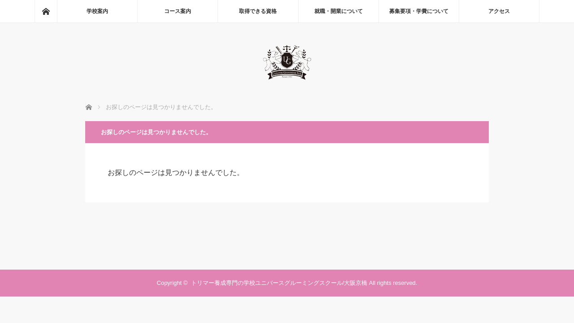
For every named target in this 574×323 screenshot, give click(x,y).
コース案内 (177, 11)
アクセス (499, 11)
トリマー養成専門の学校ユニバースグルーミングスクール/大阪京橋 (279, 282)
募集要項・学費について (418, 11)
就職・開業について (338, 11)
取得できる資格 (258, 11)
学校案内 (97, 11)
